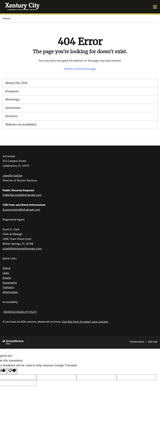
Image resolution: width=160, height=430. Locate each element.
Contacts (8, 287)
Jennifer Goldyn (12, 175)
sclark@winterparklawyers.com (22, 248)
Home (6, 18)
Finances (12, 91)
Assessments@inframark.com (21, 209)
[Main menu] (155, 6)
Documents (10, 282)
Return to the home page (80, 69)
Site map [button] (152, 341)
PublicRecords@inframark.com (22, 195)
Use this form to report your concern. (85, 322)
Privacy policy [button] (137, 341)
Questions (13, 108)
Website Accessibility (20, 124)
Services (11, 116)
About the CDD (16, 83)
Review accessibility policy (20, 311)
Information (10, 292)
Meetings (12, 99)
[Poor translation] (12, 371)
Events (7, 278)
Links (6, 273)
